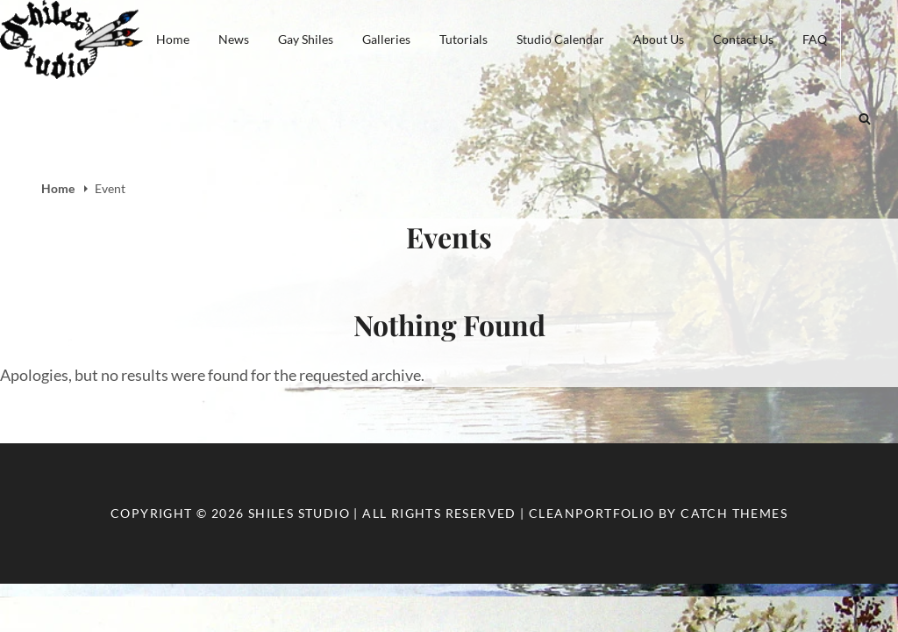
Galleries (386, 39)
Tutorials (463, 39)
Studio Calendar (560, 39)
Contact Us (743, 39)
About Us (658, 39)
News (233, 39)
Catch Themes (734, 513)
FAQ (814, 39)
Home (172, 39)
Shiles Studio (299, 513)
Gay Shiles (305, 39)
